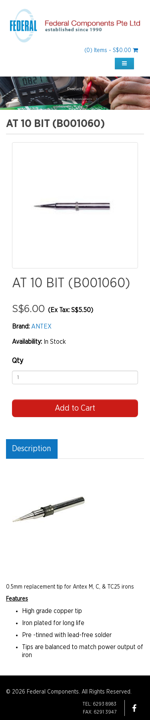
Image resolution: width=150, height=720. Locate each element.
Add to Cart (75, 408)
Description (31, 449)
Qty (17, 361)
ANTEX (41, 326)
